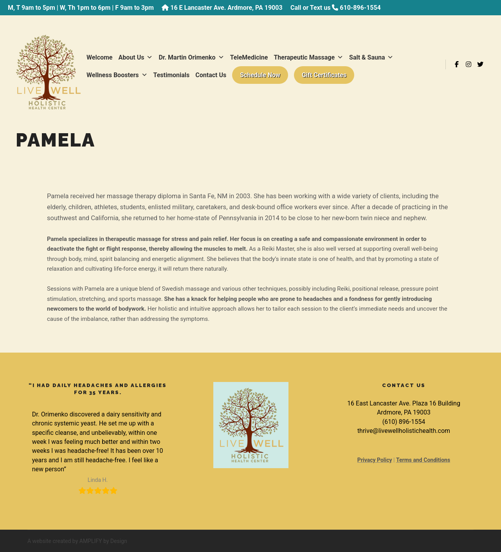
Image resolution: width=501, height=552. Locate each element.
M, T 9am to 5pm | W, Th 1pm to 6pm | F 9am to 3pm (81, 7)
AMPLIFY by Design (103, 541)
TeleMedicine (249, 57)
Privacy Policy (374, 460)
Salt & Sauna (371, 57)
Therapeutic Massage (308, 57)
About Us (136, 57)
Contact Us (210, 75)
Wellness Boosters (117, 75)
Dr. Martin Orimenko (191, 57)
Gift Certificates (324, 75)
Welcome (100, 57)
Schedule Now (260, 75)
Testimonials (171, 75)
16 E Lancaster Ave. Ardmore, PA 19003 (226, 7)
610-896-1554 (360, 7)
